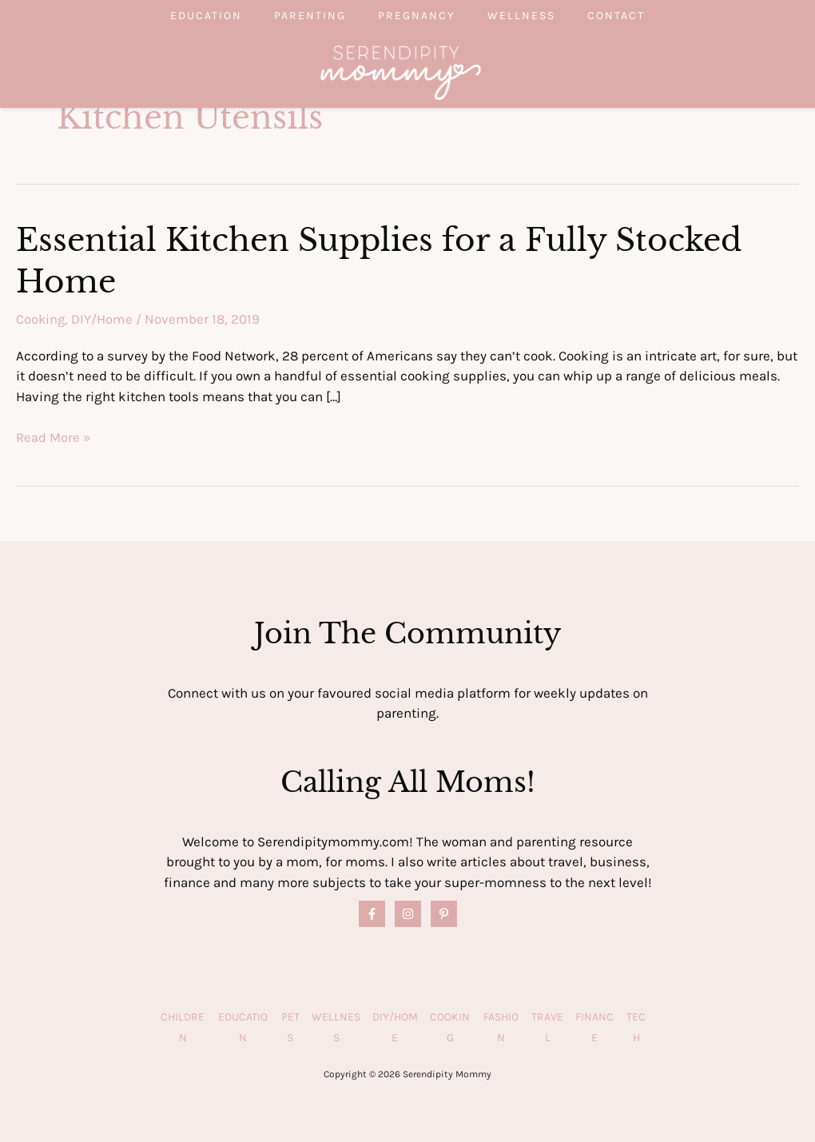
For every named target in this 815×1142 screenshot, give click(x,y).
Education (174, 15)
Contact (648, 15)
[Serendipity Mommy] (400, 71)
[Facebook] (372, 912)
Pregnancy (416, 15)
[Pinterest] (444, 912)
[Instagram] (408, 912)
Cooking (41, 318)
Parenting (294, 15)
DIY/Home (103, 318)
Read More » (53, 436)
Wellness (537, 15)
